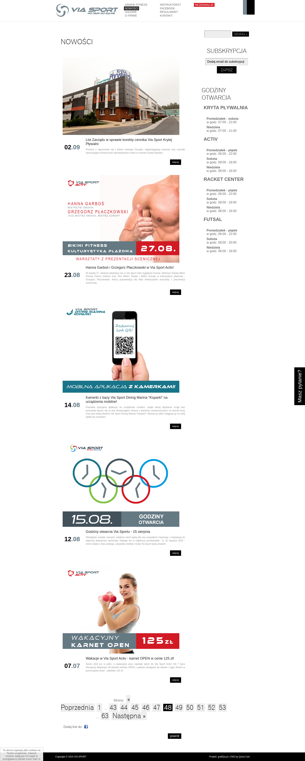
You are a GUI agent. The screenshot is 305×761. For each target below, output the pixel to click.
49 (178, 707)
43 (113, 707)
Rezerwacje (204, 4)
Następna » (129, 716)
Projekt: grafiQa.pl (218, 756)
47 (156, 707)
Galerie (131, 11)
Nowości (131, 8)
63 (105, 716)
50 (189, 707)
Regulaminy (169, 11)
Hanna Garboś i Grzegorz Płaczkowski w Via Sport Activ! (130, 267)
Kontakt (166, 15)
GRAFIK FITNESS (136, 4)
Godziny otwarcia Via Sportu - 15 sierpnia (118, 532)
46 (145, 707)
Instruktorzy (170, 4)
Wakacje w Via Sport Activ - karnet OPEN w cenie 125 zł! (130, 658)
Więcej (175, 162)
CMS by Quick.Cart (240, 756)
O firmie (131, 15)
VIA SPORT (80, 756)
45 (134, 707)
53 (222, 707)
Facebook (167, 8)
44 (124, 707)
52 (211, 707)
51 (200, 707)
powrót (174, 736)
